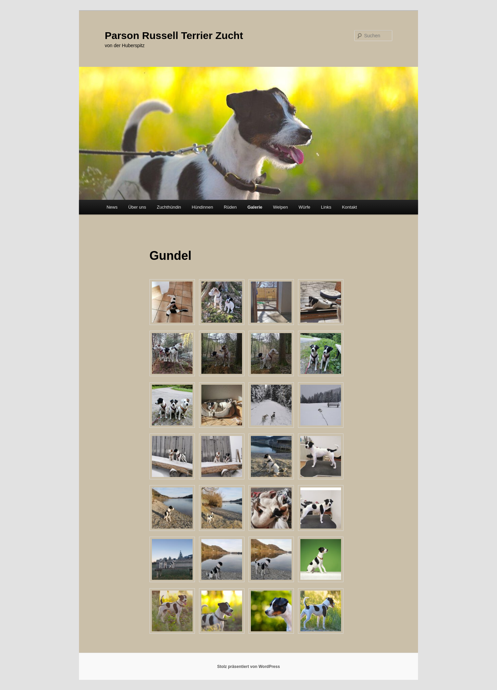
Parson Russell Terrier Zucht (174, 35)
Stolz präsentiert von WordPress (248, 666)
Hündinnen (202, 207)
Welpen (280, 207)
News (112, 207)
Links (326, 207)
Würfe (305, 207)
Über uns (137, 207)
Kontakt (349, 207)
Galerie (254, 207)
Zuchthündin (169, 207)
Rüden (230, 207)
